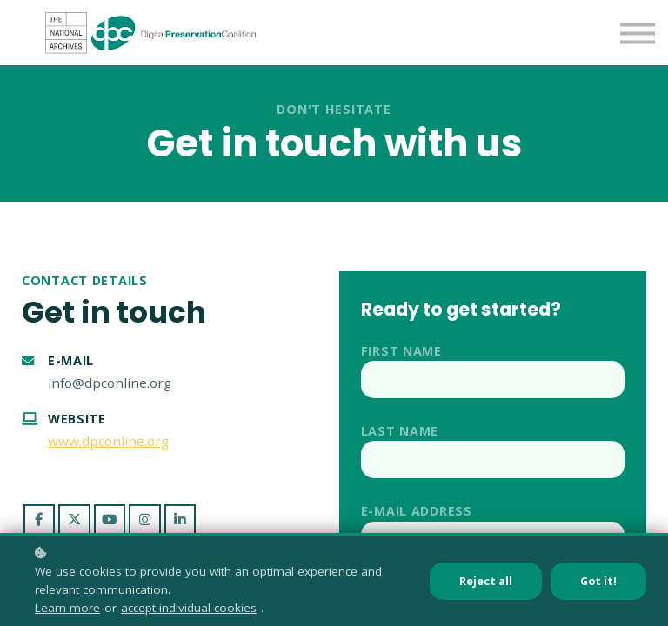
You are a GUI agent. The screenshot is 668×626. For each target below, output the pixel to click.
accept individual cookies (189, 608)
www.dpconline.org (108, 441)
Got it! (598, 581)
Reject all (485, 581)
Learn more (67, 608)
